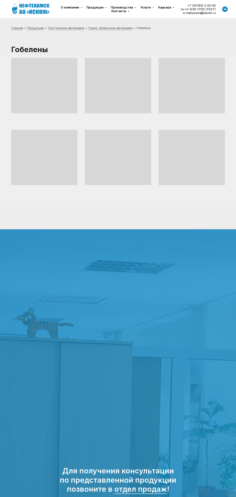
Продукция (95, 7)
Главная (17, 28)
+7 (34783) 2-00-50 (201, 5)
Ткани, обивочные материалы (110, 28)
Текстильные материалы (66, 28)
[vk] (225, 9)
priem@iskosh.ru (204, 13)
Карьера (165, 7)
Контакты (119, 11)
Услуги (146, 7)
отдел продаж (140, 489)
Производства (122, 7)
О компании (70, 7)
